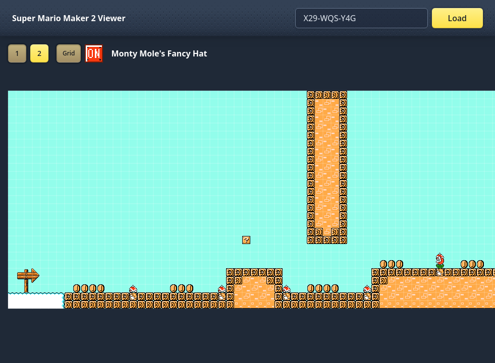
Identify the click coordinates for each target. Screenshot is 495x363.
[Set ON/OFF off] (94, 53)
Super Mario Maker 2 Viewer (69, 18)
